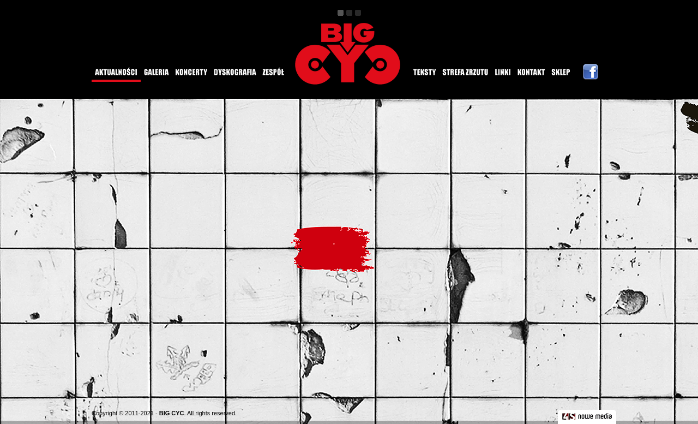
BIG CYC (171, 413)
